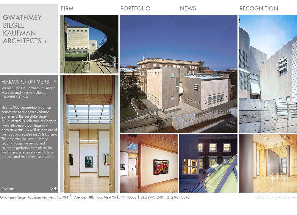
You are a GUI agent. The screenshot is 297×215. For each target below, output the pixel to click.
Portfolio (136, 8)
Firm (67, 8)
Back (53, 189)
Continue (8, 189)
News (188, 8)
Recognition (259, 8)
